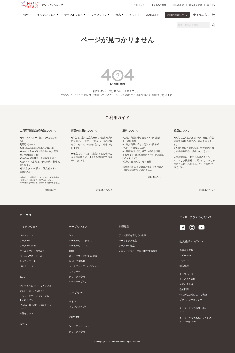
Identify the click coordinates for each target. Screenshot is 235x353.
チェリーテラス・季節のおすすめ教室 (138, 251)
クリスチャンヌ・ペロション (84, 266)
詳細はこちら (52, 189)
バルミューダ (26, 266)
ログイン (211, 5)
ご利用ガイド (140, 5)
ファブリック (99, 14)
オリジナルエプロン (79, 306)
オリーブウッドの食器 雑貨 (83, 256)
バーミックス (26, 235)
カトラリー (74, 271)
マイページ (185, 255)
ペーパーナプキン (78, 281)
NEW (26, 14)
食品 (118, 14)
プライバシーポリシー (191, 299)
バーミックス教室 (128, 240)
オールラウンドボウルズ (32, 251)
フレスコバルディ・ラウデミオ (36, 286)
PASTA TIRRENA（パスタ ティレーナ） (36, 307)
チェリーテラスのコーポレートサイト (197, 310)
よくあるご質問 (158, 5)
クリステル (25, 240)
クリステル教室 (127, 245)
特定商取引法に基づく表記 (193, 294)
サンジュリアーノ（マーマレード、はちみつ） (36, 298)
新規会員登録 (195, 5)
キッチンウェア (46, 14)
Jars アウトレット (79, 326)
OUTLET (151, 14)
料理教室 (124, 226)
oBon (71, 251)
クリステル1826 (28, 245)
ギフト (133, 14)
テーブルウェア (73, 14)
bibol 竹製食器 (77, 261)
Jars (71, 235)
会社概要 (184, 289)
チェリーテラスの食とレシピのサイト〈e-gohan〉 (197, 320)
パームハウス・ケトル (31, 256)
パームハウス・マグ (79, 245)
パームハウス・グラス (80, 240)
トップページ (186, 274)
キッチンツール (28, 261)
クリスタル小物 (77, 276)
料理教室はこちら (177, 14)
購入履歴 (184, 265)
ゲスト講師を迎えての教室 (132, 235)
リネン (72, 301)
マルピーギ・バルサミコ (32, 291)
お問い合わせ (177, 5)
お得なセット (26, 313)
